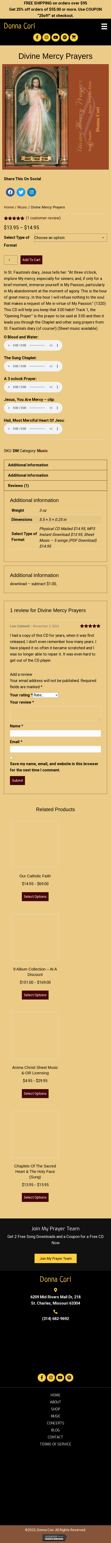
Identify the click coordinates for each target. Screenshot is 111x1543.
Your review (22, 702)
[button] (37, 37)
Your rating (21, 695)
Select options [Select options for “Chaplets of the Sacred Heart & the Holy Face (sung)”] (35, 1197)
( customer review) (43, 218)
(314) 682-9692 (55, 1318)
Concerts (55, 1423)
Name (16, 726)
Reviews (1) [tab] (18, 485)
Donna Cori (19, 26)
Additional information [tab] (28, 465)
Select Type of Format (16, 241)
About (55, 1402)
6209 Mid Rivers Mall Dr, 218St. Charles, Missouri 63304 (55, 1300)
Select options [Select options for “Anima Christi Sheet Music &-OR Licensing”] (35, 1093)
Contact (55, 1437)
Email (16, 741)
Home (9, 207)
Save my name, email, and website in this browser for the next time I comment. (54, 766)
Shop (55, 1409)
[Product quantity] (11, 260)
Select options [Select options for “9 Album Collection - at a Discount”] (35, 995)
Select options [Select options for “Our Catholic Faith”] (35, 897)
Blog (55, 1430)
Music (22, 207)
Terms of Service (55, 1444)
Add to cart (31, 260)
